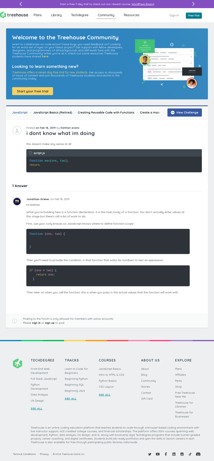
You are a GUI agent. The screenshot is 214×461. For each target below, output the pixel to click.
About (145, 368)
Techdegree (79, 15)
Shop (178, 386)
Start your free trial (32, 91)
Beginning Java (75, 390)
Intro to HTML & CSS (111, 374)
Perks (178, 380)
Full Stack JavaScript (44, 378)
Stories (145, 386)
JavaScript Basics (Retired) (52, 112)
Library (56, 15)
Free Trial (193, 15)
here (45, 56)
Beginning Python (76, 378)
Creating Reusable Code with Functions (106, 112)
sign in (36, 322)
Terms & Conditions (24, 454)
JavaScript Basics (110, 368)
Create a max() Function (157, 112)
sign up (50, 322)
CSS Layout (106, 386)
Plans (37, 15)
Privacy (44, 454)
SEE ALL (37, 408)
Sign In (174, 15)
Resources (131, 15)
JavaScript (20, 112)
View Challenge (184, 112)
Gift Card (146, 398)
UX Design (37, 400)
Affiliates (180, 374)
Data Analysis (39, 394)
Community (106, 15)
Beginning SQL (74, 384)
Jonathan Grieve (38, 199)
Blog (144, 374)
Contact (146, 392)
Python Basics (107, 380)
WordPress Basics (143, 4)
